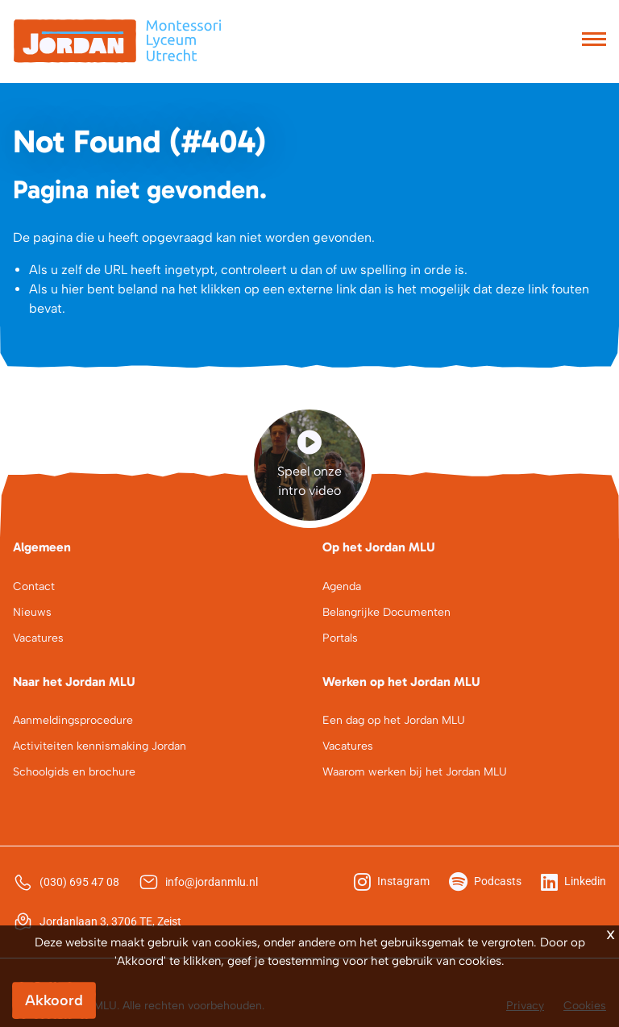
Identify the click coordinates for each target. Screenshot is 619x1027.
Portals (340, 638)
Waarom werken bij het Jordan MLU (414, 772)
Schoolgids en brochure (74, 772)
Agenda (341, 586)
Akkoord (54, 1000)
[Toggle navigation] (594, 41)
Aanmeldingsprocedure (73, 720)
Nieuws (32, 612)
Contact (34, 586)
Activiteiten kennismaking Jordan (99, 746)
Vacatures (38, 638)
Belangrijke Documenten (386, 612)
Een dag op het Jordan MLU (393, 720)
